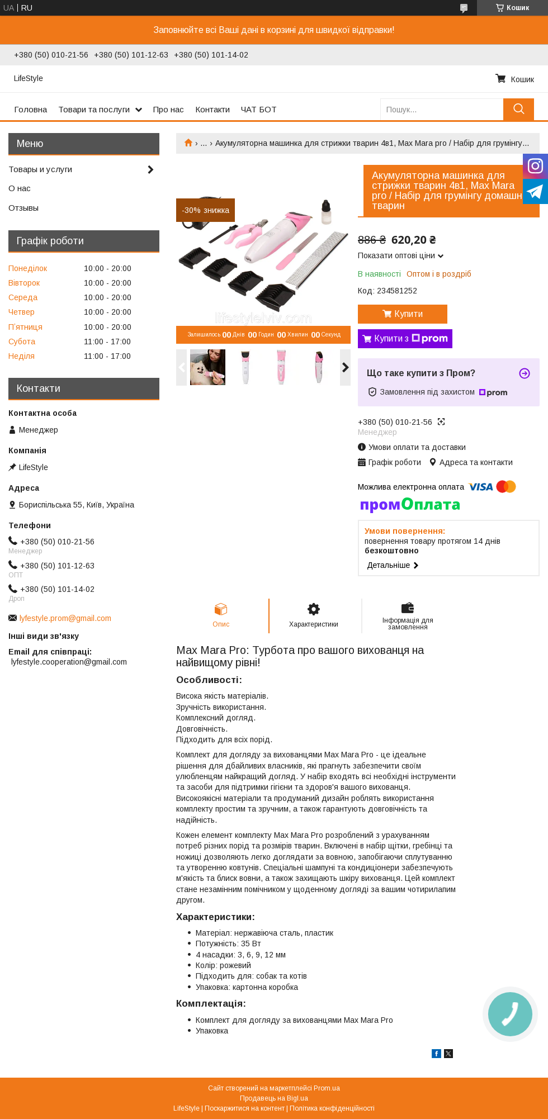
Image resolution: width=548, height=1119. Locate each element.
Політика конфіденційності (332, 1108)
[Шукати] (518, 109)
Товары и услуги (40, 169)
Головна (30, 109)
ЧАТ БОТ (259, 109)
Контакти (212, 109)
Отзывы (23, 207)
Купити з (411, 339)
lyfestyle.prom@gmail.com (65, 618)
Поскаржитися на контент (245, 1108)
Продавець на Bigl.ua (274, 1098)
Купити (408, 314)
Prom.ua (327, 1088)
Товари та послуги (94, 109)
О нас (19, 188)
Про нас (168, 109)
